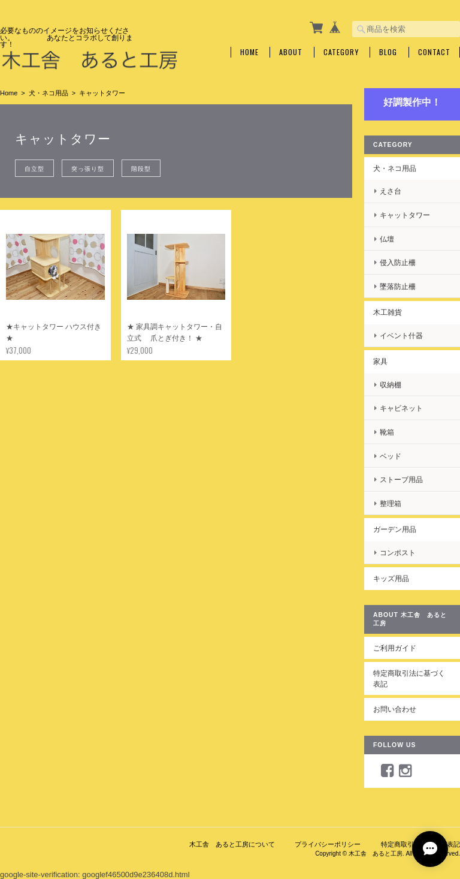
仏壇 (387, 239)
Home (249, 52)
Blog (388, 52)
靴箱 (387, 432)
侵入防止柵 (398, 262)
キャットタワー (405, 215)
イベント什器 (401, 335)
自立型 (34, 168)
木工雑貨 (387, 312)
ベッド (390, 456)
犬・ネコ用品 (48, 93)
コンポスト (398, 552)
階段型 (141, 168)
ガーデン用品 (394, 529)
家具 (380, 361)
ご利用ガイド (394, 648)
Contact (434, 52)
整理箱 (390, 503)
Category (341, 52)
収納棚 (390, 385)
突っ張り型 (87, 168)
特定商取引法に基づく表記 (409, 678)
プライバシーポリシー (328, 844)
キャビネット (401, 408)
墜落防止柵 (398, 286)
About (290, 52)
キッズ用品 (391, 578)
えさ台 (390, 191)
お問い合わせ (394, 709)
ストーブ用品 (401, 479)
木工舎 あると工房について (232, 844)
